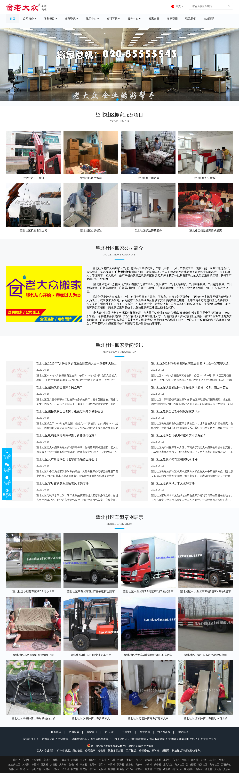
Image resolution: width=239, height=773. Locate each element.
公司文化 (127, 732)
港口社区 (191, 764)
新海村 (120, 764)
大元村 (217, 769)
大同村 (139, 759)
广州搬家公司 (47, 738)
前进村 (208, 769)
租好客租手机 (187, 738)
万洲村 (222, 759)
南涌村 (185, 759)
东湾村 (111, 764)
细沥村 (93, 759)
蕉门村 (102, 764)
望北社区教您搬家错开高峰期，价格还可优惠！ (66, 435)
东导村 (166, 759)
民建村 (47, 769)
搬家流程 (183, 732)
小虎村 (148, 764)
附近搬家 (63, 738)
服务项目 (56, 732)
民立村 (65, 769)
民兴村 (56, 769)
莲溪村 (44, 764)
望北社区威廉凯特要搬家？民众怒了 (59, 387)
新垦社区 (13, 769)
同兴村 (102, 769)
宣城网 (172, 738)
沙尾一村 (25, 769)
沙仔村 (157, 764)
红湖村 (111, 769)
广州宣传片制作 (207, 738)
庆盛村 (47, 759)
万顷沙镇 (226, 764)
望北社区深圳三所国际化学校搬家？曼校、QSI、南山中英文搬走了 (194, 387)
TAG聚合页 (163, 732)
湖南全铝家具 (79, 738)
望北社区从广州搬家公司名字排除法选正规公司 (66, 459)
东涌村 (176, 759)
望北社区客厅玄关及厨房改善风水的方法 (62, 483)
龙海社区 (214, 764)
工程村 (157, 769)
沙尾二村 (36, 769)
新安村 (83, 769)
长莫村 (83, 759)
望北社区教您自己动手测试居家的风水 (175, 411)
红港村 (120, 769)
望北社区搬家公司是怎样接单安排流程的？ (178, 435)
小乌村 (111, 759)
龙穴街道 (168, 764)
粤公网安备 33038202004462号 (106, 746)
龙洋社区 (202, 764)
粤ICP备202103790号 (141, 746)
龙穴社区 (179, 764)
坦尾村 (93, 764)
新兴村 (199, 769)
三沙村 (213, 759)
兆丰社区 (177, 769)
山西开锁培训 (119, 738)
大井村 (62, 764)
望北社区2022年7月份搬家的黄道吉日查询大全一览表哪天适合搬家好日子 (83, 363)
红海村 (148, 769)
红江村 (139, 769)
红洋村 (129, 769)
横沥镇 (166, 769)
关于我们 (109, 732)
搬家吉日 (92, 732)
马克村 (102, 759)
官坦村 (194, 759)
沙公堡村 (36, 759)
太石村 (129, 759)
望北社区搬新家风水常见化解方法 (173, 483)
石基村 (157, 759)
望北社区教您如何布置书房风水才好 (174, 459)
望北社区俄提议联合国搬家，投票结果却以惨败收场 (69, 411)
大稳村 (148, 759)
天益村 (65, 759)
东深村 (74, 759)
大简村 (120, 759)
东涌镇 (26, 759)
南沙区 (16, 759)
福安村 (74, 769)
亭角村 (83, 764)
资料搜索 (74, 732)
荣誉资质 (145, 732)
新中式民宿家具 (99, 738)
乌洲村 (138, 764)
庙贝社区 (189, 769)
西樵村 (56, 759)
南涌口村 (73, 764)
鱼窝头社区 (14, 764)
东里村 (35, 764)
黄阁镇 (25, 764)
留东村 (129, 764)
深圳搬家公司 (138, 738)
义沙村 (226, 769)
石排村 (203, 759)
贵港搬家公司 (157, 738)
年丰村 (93, 769)
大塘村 (53, 764)
